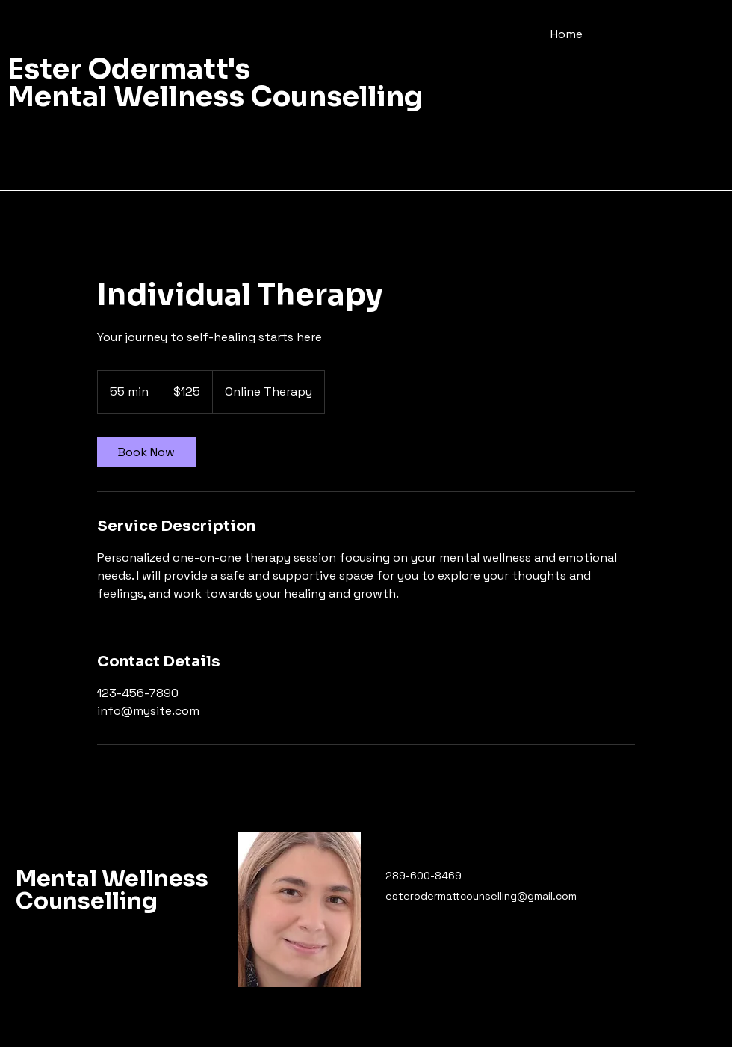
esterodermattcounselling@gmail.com (481, 896)
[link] (146, 452)
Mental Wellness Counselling (112, 890)
